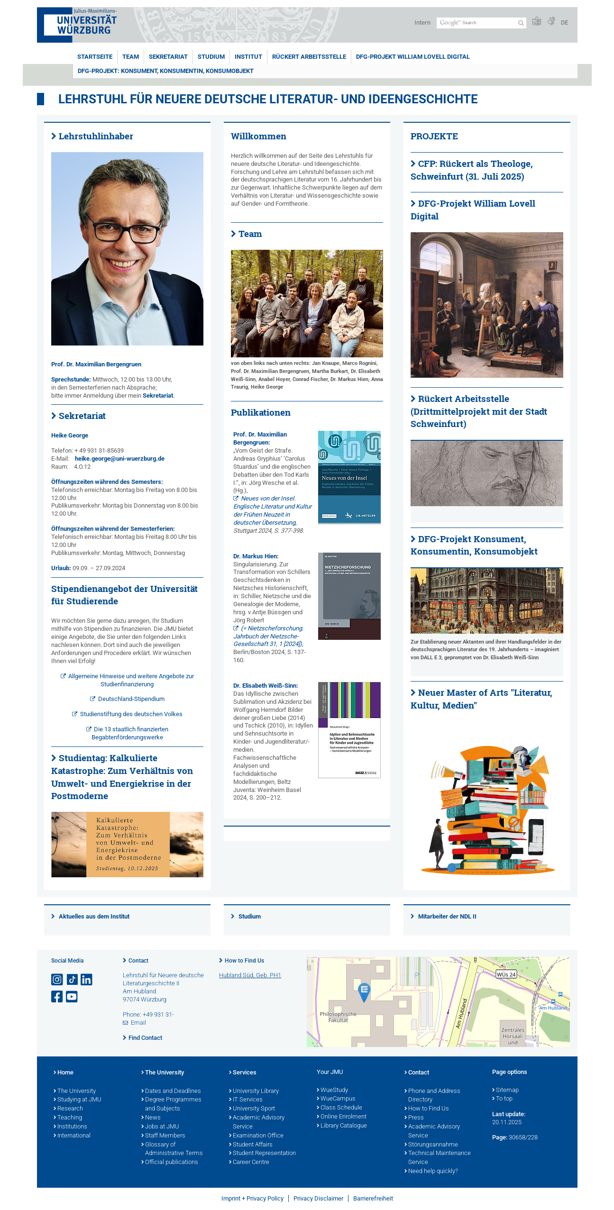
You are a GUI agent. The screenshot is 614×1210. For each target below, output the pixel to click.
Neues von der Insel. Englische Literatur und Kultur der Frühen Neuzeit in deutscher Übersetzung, (272, 510)
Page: (499, 1137)
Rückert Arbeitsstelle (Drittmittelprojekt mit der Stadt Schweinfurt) (479, 411)
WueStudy (332, 1090)
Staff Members (163, 1136)
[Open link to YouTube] (72, 997)
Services (243, 1073)
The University (75, 1091)
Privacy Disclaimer (318, 1198)
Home (63, 1073)
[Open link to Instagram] (57, 980)
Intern (422, 22)
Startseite (94, 56)
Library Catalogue (342, 1126)
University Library (254, 1091)
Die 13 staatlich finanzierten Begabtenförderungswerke (130, 733)
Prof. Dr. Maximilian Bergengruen (96, 364)
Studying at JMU (77, 1100)
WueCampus (336, 1099)
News (151, 1118)
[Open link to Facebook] (57, 997)
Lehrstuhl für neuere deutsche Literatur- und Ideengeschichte (268, 99)
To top (502, 1099)
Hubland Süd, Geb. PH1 (250, 975)
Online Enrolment (342, 1117)
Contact (138, 960)
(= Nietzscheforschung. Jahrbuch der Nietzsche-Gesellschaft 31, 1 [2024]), (268, 636)
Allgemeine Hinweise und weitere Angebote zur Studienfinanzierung (131, 680)
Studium (211, 56)
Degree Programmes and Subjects (171, 1104)
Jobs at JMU (160, 1127)
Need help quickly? (431, 1171)
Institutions (70, 1127)
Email (138, 1022)
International (72, 1136)
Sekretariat (168, 56)
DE (564, 22)
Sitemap (505, 1090)
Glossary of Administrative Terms (172, 1149)
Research (68, 1109)
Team (130, 56)
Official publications (169, 1162)
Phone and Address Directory (432, 1096)
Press (414, 1118)
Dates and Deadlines (171, 1091)
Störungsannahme (431, 1145)
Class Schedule (339, 1108)
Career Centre (249, 1162)
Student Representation (262, 1153)
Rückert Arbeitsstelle (309, 56)
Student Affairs (251, 1145)
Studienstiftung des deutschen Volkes (131, 714)
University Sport (252, 1109)
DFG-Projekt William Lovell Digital (413, 56)
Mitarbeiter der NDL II (447, 916)
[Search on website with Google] (481, 23)
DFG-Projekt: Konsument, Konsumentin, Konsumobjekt (166, 70)
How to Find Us (244, 960)
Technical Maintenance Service (437, 1158)
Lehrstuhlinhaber (96, 136)
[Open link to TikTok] (72, 980)
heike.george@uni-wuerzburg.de (120, 458)
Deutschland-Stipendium (131, 698)
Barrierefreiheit (373, 1198)
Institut (248, 56)
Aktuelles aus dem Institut (94, 916)
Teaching (68, 1118)
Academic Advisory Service (256, 1122)
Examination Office (256, 1136)
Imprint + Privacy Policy (252, 1198)
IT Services (246, 1100)
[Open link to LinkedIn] (87, 980)
